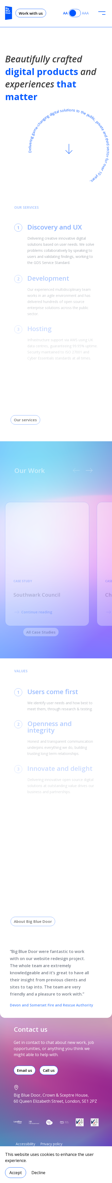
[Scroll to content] (69, 150)
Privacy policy (51, 1144)
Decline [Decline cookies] (38, 1172)
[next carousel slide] (85, 470)
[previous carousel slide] (72, 470)
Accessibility (25, 1144)
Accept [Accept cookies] (15, 1172)
